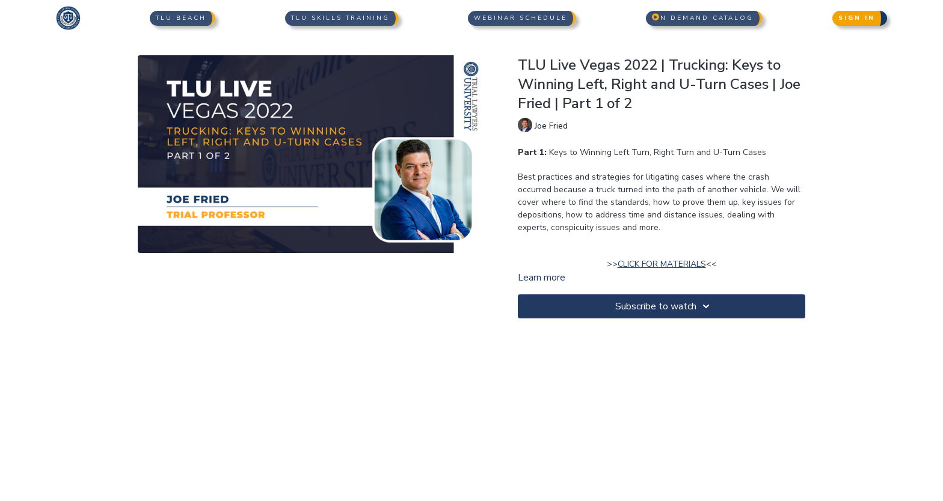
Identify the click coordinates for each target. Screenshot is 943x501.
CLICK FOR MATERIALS (662, 264)
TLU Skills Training (340, 18)
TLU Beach (181, 18)
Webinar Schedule (520, 18)
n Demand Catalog (703, 18)
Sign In (856, 18)
